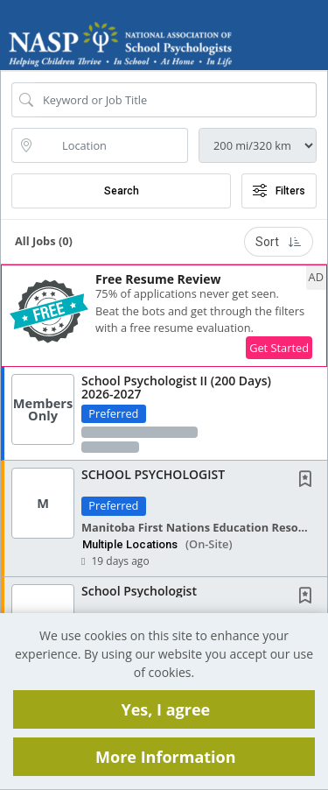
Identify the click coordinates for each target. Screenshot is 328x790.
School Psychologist (139, 590)
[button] (313, 46)
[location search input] (112, 145)
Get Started (279, 348)
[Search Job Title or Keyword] (176, 99)
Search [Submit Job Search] (121, 191)
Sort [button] (278, 242)
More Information (165, 756)
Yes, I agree (165, 709)
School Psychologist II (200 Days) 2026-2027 (176, 387)
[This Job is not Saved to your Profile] (308, 480)
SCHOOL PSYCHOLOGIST (153, 474)
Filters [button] (279, 190)
